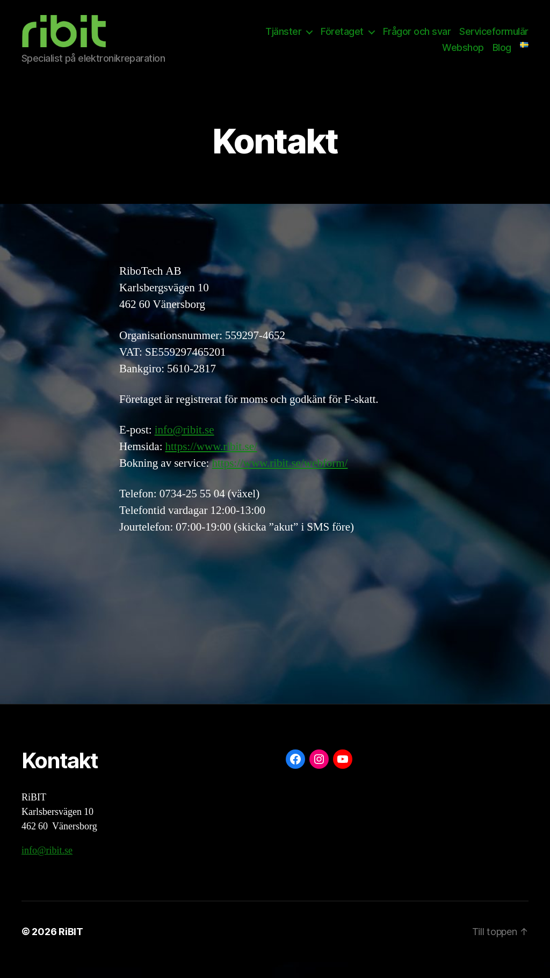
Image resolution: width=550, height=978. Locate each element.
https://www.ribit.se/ (211, 462)
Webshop (463, 55)
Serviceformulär (494, 39)
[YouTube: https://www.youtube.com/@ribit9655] (342, 775)
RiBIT (71, 947)
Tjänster (283, 39)
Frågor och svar (417, 39)
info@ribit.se (184, 446)
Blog (502, 55)
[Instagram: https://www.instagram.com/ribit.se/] (319, 775)
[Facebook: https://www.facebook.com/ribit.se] (295, 775)
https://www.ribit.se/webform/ (280, 479)
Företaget (342, 39)
